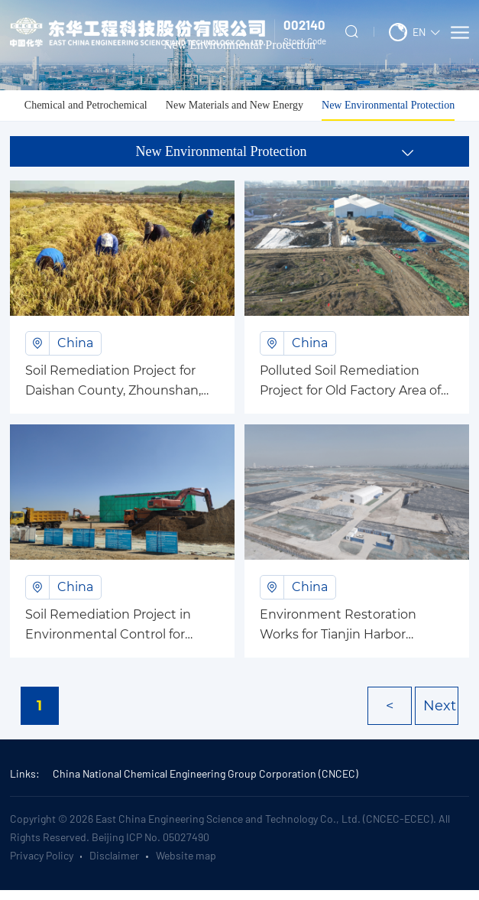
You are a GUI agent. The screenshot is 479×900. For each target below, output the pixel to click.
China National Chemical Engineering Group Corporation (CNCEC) (205, 773)
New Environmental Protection (388, 105)
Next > (439, 711)
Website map (186, 855)
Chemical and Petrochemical (85, 105)
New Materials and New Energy (234, 105)
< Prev (391, 711)
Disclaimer (114, 855)
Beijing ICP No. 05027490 (150, 836)
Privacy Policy (41, 855)
